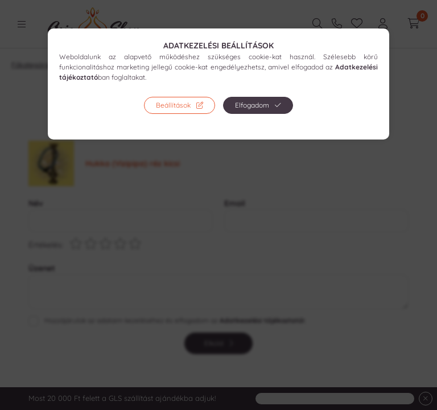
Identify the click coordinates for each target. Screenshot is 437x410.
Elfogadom (252, 105)
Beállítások (173, 105)
